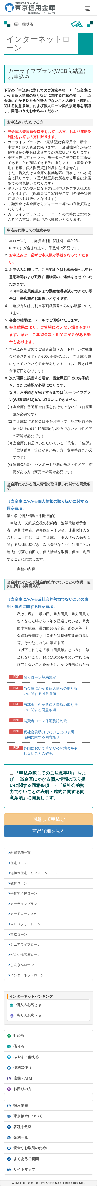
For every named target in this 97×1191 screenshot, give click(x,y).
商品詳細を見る (48, 831)
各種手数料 (19, 1127)
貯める (15, 1035)
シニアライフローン (25, 944)
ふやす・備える (22, 1057)
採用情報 (17, 1105)
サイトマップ (20, 1169)
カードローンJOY (23, 914)
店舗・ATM (19, 1078)
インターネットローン (27, 975)
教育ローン (18, 883)
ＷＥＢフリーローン (25, 924)
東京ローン (18, 934)
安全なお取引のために (28, 1148)
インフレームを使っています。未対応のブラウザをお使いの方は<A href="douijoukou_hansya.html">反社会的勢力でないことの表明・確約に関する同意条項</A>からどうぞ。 (48, 631)
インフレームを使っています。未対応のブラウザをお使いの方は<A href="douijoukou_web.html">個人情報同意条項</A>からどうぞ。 (48, 533)
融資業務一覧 (20, 853)
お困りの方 (19, 1089)
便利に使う (19, 1067)
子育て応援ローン (23, 893)
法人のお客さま (25, 1015)
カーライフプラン (23, 904)
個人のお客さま (25, 1005)
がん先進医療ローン (25, 955)
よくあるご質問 (22, 1159)
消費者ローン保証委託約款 (45, 721)
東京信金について (24, 1116)
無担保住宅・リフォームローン (33, 873)
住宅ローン (18, 863)
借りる (15, 1046)
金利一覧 (17, 1137)
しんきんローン (22, 965)
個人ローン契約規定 (40, 677)
